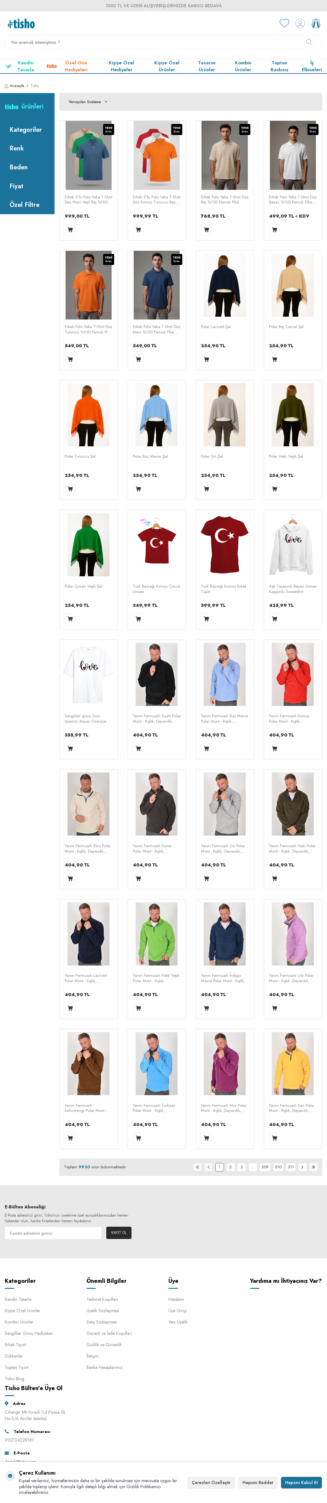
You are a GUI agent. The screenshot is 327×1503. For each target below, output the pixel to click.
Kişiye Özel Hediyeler (121, 66)
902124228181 (19, 1440)
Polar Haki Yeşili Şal (286, 456)
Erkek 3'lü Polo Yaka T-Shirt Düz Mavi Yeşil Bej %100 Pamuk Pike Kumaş (88, 200)
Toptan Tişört (17, 1367)
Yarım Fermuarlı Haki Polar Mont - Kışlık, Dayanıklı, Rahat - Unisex (292, 848)
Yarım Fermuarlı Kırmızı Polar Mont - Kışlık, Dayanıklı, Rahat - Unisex (290, 718)
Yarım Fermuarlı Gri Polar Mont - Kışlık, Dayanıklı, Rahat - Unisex (223, 848)
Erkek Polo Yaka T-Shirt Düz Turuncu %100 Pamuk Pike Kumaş (88, 329)
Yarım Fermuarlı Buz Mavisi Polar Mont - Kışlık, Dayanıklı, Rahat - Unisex (224, 718)
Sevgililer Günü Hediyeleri (29, 1333)
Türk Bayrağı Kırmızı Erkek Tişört (224, 589)
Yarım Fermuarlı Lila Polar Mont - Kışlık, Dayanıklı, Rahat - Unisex (291, 978)
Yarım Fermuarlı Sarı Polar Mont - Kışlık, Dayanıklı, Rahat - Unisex (291, 1108)
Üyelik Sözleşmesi (102, 1310)
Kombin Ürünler (243, 66)
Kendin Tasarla (19, 66)
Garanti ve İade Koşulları (109, 1333)
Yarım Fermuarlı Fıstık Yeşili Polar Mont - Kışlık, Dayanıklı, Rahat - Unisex (156, 978)
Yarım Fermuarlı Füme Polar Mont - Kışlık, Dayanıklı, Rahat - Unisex (154, 848)
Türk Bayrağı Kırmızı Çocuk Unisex (156, 589)
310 (278, 1167)
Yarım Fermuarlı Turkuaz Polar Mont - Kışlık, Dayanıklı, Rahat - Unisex (154, 1108)
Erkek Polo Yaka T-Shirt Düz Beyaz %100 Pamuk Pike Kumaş (293, 200)
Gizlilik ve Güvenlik (104, 1345)
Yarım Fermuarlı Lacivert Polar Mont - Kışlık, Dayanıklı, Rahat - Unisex (86, 978)
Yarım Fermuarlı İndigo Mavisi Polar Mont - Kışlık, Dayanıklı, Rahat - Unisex (223, 978)
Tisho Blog (14, 1379)
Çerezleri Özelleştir (211, 1482)
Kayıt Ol (118, 1233)
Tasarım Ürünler (207, 66)
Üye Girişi (177, 1310)
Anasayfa (14, 85)
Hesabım (176, 1299)
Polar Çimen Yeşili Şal (83, 586)
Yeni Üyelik (178, 1322)
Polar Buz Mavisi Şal (150, 456)
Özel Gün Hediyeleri (67, 66)
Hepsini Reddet (257, 1482)
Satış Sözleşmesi (101, 1322)
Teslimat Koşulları (102, 1299)
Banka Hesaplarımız (104, 1367)
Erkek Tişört (15, 1345)
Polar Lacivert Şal (216, 327)
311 (291, 1167)
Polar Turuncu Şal (80, 456)
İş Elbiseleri (312, 66)
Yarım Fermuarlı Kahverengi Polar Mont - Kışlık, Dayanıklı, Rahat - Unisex (86, 1108)
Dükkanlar (14, 1356)
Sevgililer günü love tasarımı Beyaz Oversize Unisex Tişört (85, 718)
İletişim (92, 1356)
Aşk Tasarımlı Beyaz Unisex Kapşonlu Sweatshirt (292, 589)
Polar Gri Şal (212, 456)
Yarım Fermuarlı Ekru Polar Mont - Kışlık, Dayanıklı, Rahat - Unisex (88, 848)
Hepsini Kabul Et (301, 1482)
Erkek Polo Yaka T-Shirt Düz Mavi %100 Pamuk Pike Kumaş (156, 329)
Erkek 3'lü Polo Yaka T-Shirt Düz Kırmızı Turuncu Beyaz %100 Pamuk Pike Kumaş (156, 200)
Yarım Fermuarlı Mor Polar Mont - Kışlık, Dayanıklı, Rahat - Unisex (223, 1108)
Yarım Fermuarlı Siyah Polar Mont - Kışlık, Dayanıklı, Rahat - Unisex (157, 718)
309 (265, 1167)
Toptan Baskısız (280, 66)
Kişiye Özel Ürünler (166, 66)
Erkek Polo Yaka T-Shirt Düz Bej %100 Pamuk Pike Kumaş (224, 200)
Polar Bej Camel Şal (286, 327)
